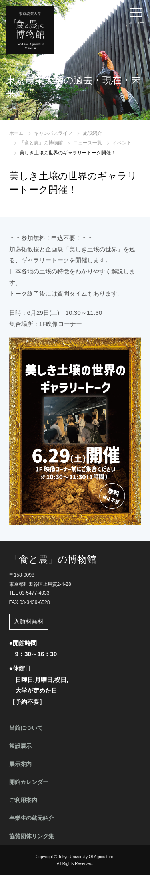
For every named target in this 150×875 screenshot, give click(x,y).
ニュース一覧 (87, 143)
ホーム (16, 133)
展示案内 (20, 764)
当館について (26, 728)
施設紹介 (92, 133)
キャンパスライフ (53, 133)
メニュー (136, 22)
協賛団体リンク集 (31, 836)
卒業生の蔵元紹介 (31, 818)
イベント (122, 143)
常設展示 (20, 746)
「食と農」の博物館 (41, 143)
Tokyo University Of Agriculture (85, 857)
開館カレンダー (28, 782)
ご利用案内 (23, 800)
